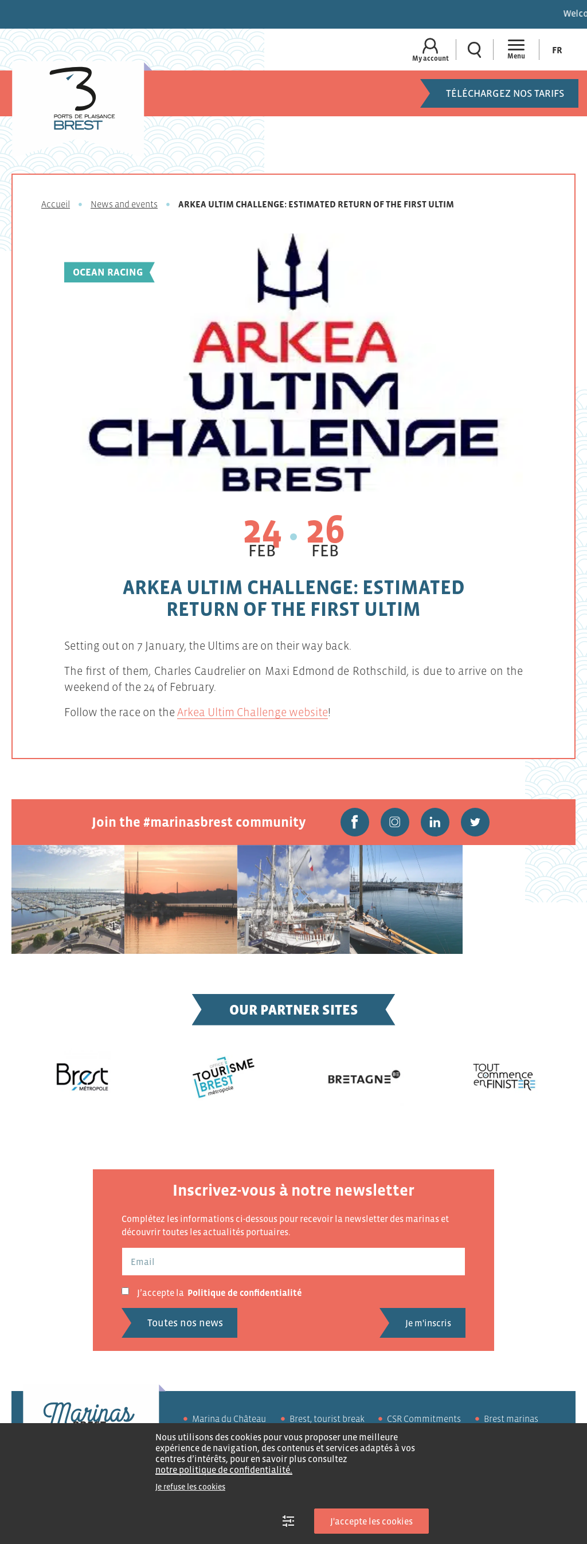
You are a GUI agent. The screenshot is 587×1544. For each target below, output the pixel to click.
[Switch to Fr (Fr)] (557, 49)
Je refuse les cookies (190, 1486)
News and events (124, 204)
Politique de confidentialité (244, 1292)
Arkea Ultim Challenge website (252, 712)
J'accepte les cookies (371, 1521)
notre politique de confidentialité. (223, 1469)
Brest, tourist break (327, 1418)
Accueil (55, 204)
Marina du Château (229, 1418)
